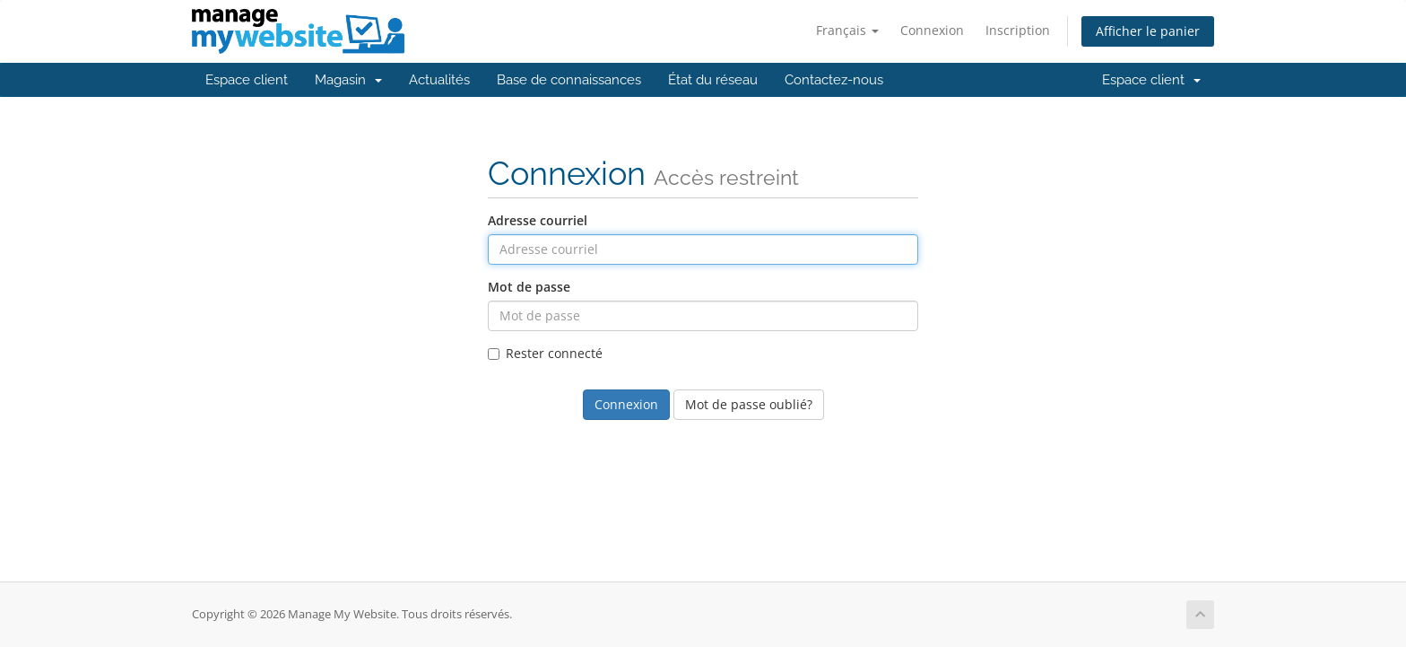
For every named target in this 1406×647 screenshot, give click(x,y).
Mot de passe (529, 286)
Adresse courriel (537, 220)
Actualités (439, 80)
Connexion (932, 30)
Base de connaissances (569, 80)
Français (847, 30)
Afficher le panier (1148, 30)
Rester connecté (545, 353)
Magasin (348, 80)
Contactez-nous (834, 80)
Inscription (1017, 30)
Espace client (246, 80)
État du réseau (713, 80)
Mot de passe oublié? (748, 404)
